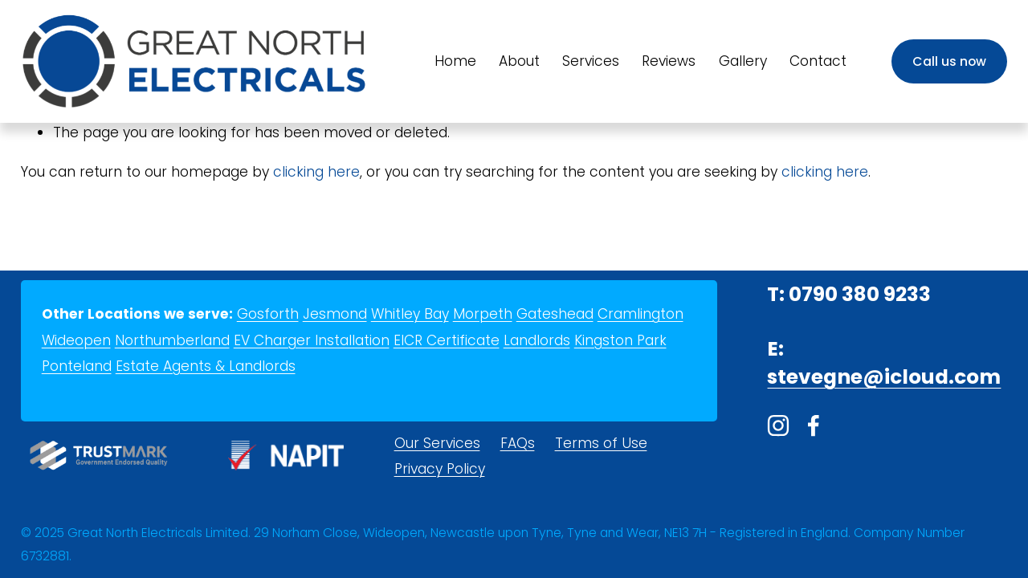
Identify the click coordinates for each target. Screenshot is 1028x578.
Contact (817, 61)
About (519, 61)
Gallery (743, 61)
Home (455, 61)
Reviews (669, 61)
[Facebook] (813, 425)
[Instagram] (778, 425)
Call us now (949, 61)
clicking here (316, 171)
